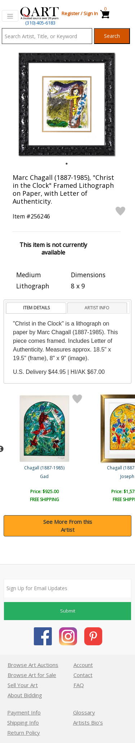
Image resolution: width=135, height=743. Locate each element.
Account (83, 664)
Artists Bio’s (88, 722)
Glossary (84, 712)
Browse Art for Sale (32, 674)
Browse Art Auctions (33, 664)
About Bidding (25, 695)
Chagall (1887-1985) (45, 468)
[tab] (36, 308)
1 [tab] (66, 163)
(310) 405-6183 (40, 22)
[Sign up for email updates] (67, 588)
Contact (83, 674)
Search (112, 35)
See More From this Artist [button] (67, 526)
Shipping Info (23, 722)
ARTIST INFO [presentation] (97, 308)
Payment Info (24, 712)
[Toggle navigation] (10, 16)
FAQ (78, 685)
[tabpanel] (67, 104)
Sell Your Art (23, 685)
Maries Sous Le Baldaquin (45, 476)
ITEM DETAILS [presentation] (36, 308)
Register (71, 13)
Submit (67, 610)
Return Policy (23, 732)
